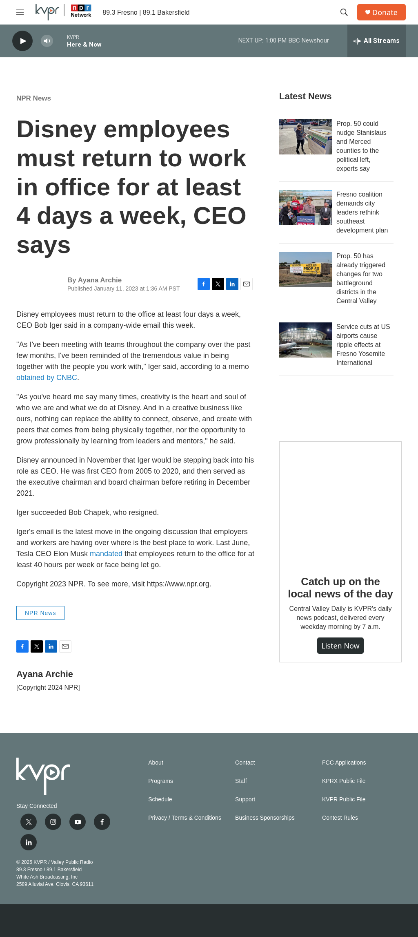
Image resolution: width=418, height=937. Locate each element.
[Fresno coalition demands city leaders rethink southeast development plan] (305, 207)
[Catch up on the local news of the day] (340, 503)
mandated (107, 554)
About (155, 763)
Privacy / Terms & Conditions (184, 818)
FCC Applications (344, 763)
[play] (22, 41)
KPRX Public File (344, 781)
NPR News (33, 98)
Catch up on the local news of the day (340, 587)
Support (245, 799)
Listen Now (340, 646)
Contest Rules (340, 818)
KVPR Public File (344, 799)
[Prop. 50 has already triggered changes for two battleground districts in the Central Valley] (305, 269)
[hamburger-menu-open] (20, 12)
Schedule (160, 799)
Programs (160, 781)
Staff (241, 781)
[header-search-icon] (344, 12)
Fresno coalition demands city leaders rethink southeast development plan (362, 212)
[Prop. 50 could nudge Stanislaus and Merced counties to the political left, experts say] (305, 136)
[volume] (47, 41)
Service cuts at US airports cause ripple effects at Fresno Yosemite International (363, 344)
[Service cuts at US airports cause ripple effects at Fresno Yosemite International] (305, 340)
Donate (385, 12)
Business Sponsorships (265, 818)
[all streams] (376, 41)
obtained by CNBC (46, 377)
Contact (245, 763)
